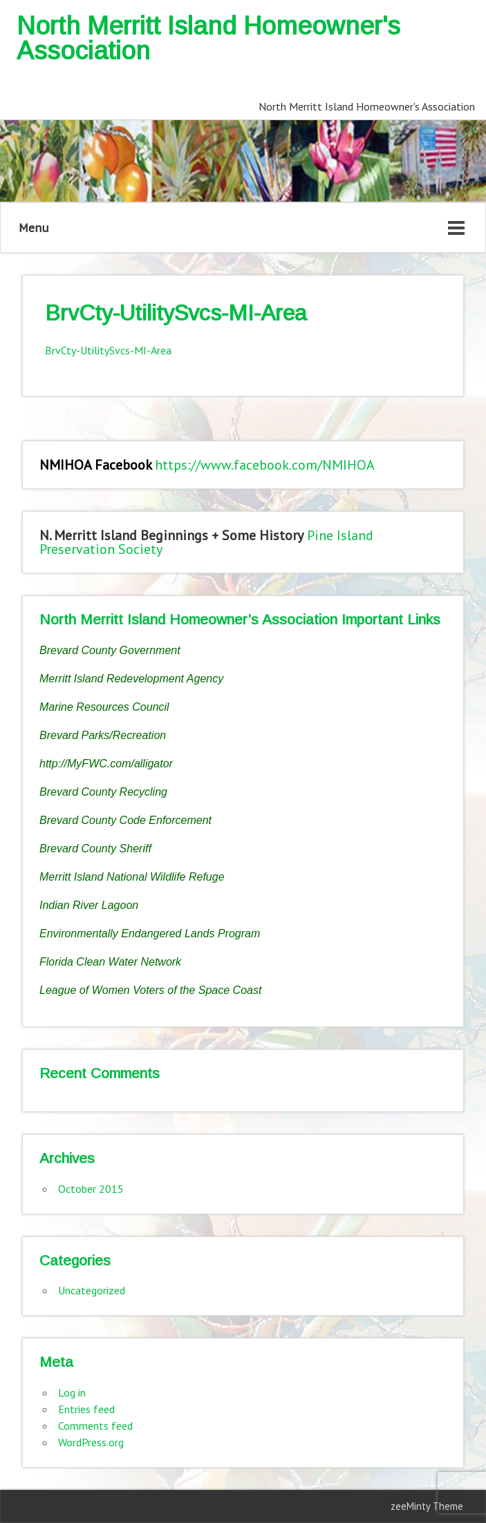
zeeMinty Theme (427, 1506)
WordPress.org (91, 1442)
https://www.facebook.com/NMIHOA (265, 465)
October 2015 (91, 1189)
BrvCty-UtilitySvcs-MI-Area (108, 350)
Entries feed (86, 1409)
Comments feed (95, 1426)
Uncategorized (91, 1290)
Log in (72, 1392)
